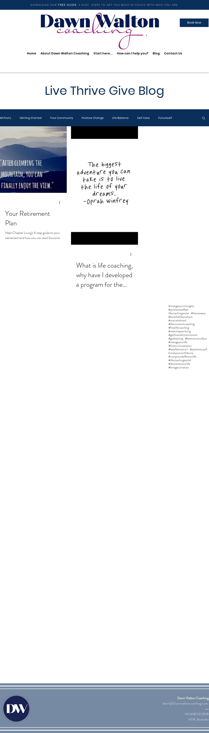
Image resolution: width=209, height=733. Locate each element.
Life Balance (120, 117)
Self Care (143, 117)
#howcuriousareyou (180, 346)
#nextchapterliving (179, 331)
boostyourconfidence (180, 353)
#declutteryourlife (179, 364)
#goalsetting (175, 338)
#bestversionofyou (196, 338)
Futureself (165, 117)
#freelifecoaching (178, 328)
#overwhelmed (177, 320)
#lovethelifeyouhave (180, 317)
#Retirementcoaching (181, 324)
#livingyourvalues (178, 367)
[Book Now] (194, 22)
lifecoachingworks (178, 313)
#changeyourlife (177, 342)
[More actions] (61, 202)
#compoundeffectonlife (182, 356)
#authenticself (198, 349)
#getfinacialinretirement (182, 335)
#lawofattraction (178, 349)
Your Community (61, 117)
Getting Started (31, 117)
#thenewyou (198, 313)
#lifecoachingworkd (179, 360)
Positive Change (93, 117)
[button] (204, 118)
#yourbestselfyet (178, 309)
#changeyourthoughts (181, 306)
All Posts (5, 117)
